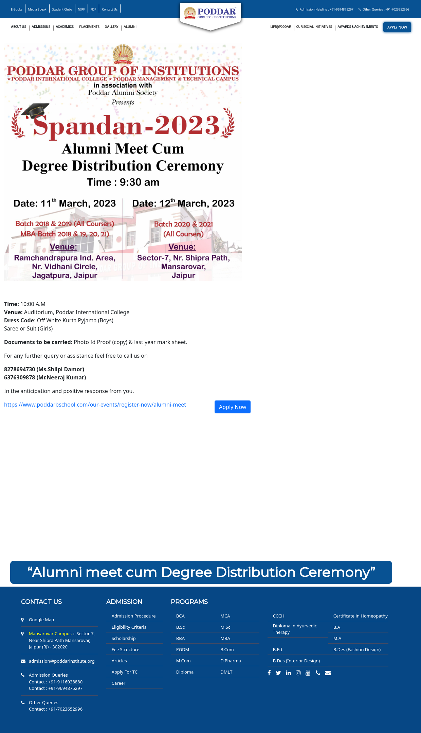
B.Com (227, 649)
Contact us (41, 602)
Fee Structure (125, 649)
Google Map (41, 619)
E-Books (16, 9)
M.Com (183, 661)
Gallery (111, 27)
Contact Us (109, 9)
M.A (337, 638)
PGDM (182, 649)
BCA (180, 616)
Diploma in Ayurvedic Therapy (295, 629)
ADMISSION (124, 602)
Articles (119, 661)
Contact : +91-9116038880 (56, 682)
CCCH (279, 616)
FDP (93, 9)
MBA (225, 638)
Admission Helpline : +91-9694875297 (324, 9)
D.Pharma (230, 661)
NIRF (81, 9)
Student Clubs (62, 9)
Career (119, 683)
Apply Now (232, 407)
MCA (225, 616)
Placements (89, 27)
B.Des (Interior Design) (296, 661)
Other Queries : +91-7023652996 (384, 9)
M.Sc (225, 627)
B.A (336, 627)
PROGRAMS (189, 602)
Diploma (185, 672)
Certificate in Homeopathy (360, 616)
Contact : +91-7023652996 (56, 709)
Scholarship (124, 638)
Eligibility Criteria (129, 627)
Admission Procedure (134, 616)
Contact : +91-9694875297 (56, 688)
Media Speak (37, 9)
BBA (180, 638)
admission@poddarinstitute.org (62, 661)
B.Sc (180, 627)
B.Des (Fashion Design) (357, 649)
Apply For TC (125, 672)
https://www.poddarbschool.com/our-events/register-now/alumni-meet (95, 404)
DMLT (226, 672)
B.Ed (277, 649)
